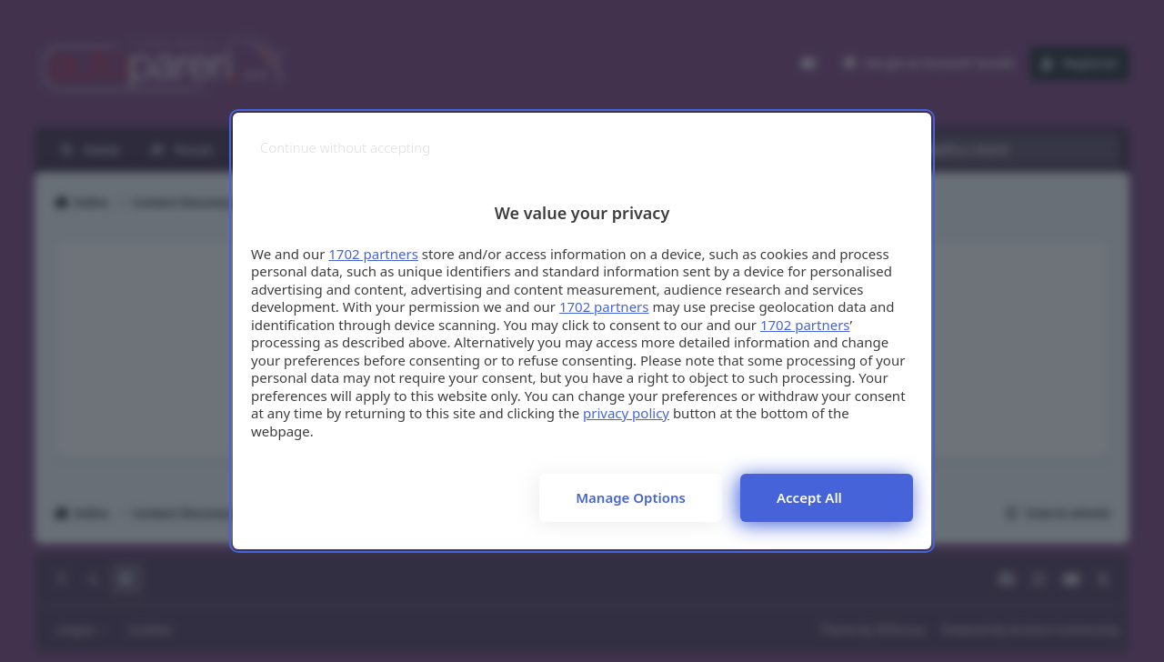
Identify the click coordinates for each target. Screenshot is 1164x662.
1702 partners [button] (373, 254)
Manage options (631, 497)
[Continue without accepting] (345, 148)
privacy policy (626, 413)
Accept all (809, 497)
